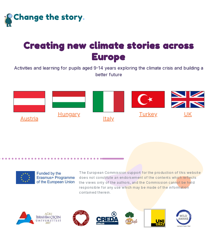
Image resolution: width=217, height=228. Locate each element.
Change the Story (44, 20)
